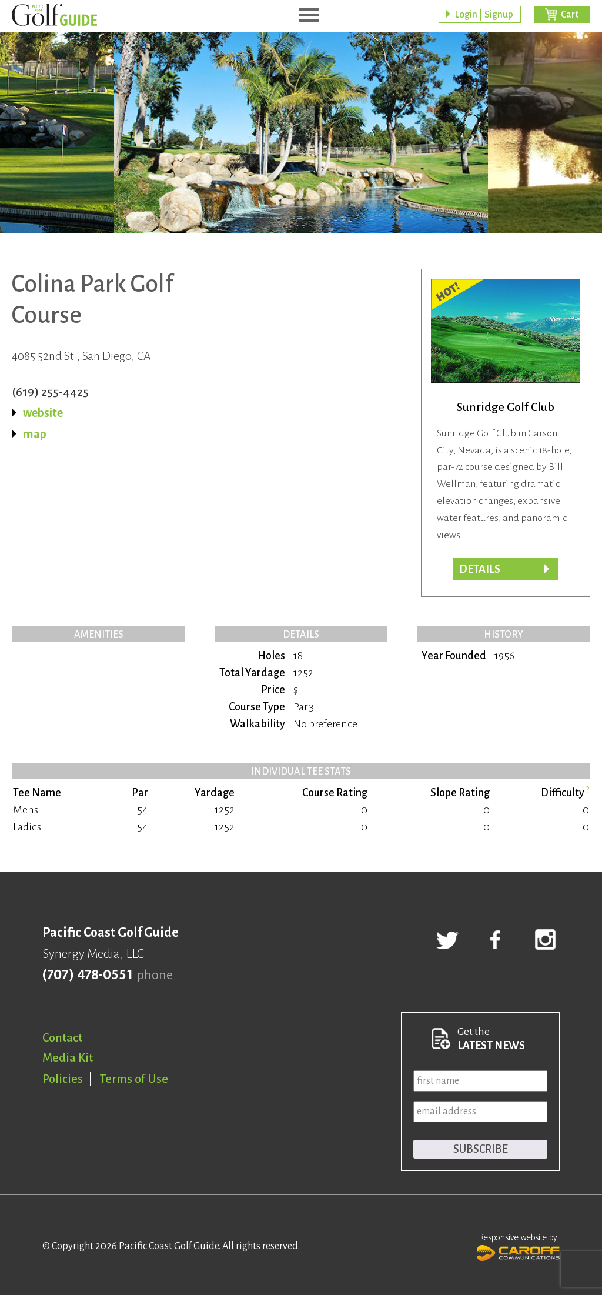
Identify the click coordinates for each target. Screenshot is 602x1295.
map (34, 434)
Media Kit (67, 1057)
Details (479, 569)
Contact (62, 1037)
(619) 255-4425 (50, 391)
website (43, 412)
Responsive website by (518, 1245)
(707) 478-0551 (87, 975)
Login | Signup (483, 14)
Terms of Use (134, 1078)
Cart (569, 14)
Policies (62, 1078)
